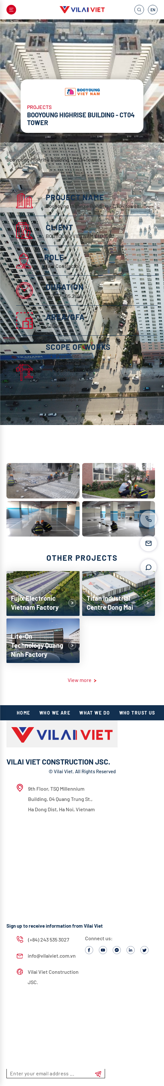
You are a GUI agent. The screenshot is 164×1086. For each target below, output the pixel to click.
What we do (94, 713)
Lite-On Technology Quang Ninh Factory (37, 645)
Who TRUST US (137, 713)
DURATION (65, 286)
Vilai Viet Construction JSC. (48, 977)
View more (82, 680)
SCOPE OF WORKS (78, 346)
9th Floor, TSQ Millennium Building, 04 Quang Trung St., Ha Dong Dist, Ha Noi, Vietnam (56, 798)
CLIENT (59, 227)
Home (13, 152)
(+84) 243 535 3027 (43, 939)
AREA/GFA (65, 316)
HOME (23, 713)
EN (152, 9)
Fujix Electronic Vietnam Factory (35, 602)
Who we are (54, 713)
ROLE (54, 257)
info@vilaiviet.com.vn (46, 956)
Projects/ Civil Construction (60, 152)
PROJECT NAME (75, 197)
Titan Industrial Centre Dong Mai (110, 602)
